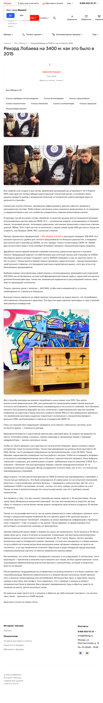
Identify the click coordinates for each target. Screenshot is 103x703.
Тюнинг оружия (31, 34)
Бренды (7, 34)
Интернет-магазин (14, 626)
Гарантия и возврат (14, 645)
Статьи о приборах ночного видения (22, 98)
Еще (69, 3)
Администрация (51, 71)
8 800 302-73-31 (88, 3)
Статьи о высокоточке (16, 103)
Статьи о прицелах (88, 103)
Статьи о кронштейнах (79, 98)
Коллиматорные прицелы (66, 34)
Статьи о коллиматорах (63, 103)
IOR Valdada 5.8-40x (52, 236)
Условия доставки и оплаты (18, 641)
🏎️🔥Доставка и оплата (52, 3)
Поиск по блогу (41, 18)
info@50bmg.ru (85, 635)
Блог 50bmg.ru (14, 90)
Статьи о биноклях (39, 103)
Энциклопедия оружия (16, 109)
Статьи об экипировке (54, 98)
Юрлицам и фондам (14, 649)
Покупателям (11, 636)
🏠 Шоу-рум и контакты (28, 3)
